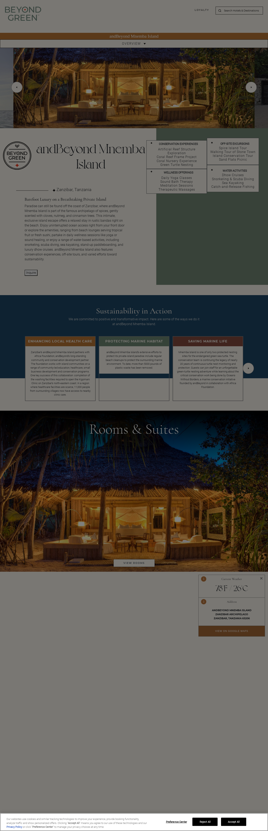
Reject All (205, 821)
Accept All (234, 821)
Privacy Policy (14, 826)
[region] (134, 822)
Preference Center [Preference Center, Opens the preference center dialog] (176, 821)
